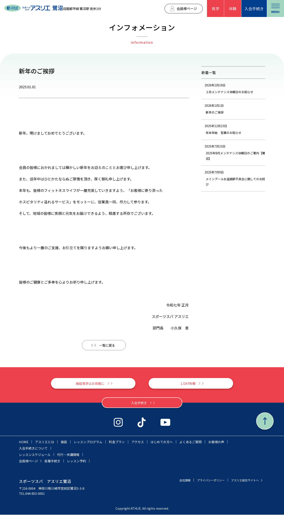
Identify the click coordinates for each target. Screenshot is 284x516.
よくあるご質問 (190, 443)
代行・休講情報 (68, 456)
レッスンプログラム (88, 443)
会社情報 (175, 481)
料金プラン (117, 443)
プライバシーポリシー (204, 481)
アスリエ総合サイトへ (243, 481)
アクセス (137, 443)
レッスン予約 (76, 462)
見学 (215, 8)
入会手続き (254, 8)
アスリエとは (44, 443)
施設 (64, 443)
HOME (23, 443)
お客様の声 (216, 443)
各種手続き (52, 462)
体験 (232, 8)
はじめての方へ (161, 443)
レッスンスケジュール (35, 456)
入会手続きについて (33, 449)
